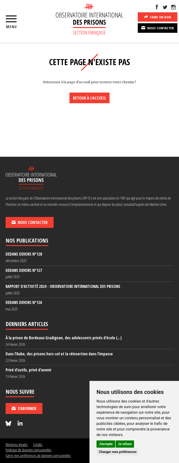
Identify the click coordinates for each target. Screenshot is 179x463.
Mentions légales (17, 444)
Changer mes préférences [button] (118, 452)
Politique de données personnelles (29, 450)
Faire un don (157, 16)
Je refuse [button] (125, 444)
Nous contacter (157, 27)
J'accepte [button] (106, 444)
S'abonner (24, 408)
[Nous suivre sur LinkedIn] (20, 423)
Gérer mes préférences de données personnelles (38, 455)
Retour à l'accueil (89, 98)
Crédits (37, 444)
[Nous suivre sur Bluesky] (9, 423)
